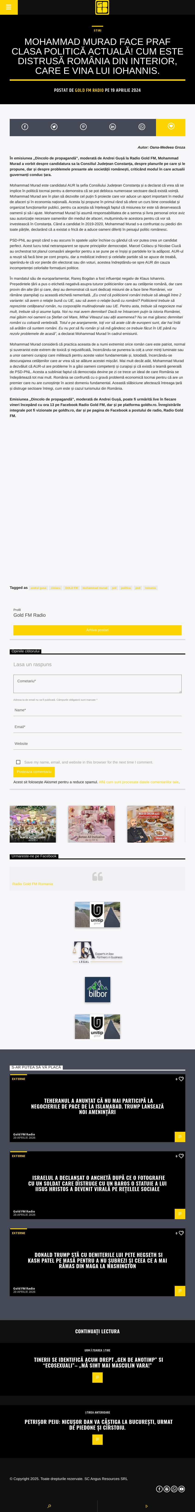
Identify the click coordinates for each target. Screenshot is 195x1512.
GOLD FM (71, 588)
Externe (18, 1079)
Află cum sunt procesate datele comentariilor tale (139, 782)
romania (150, 588)
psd (137, 588)
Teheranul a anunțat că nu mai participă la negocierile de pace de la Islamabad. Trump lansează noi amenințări (97, 1106)
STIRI (97, 30)
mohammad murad (95, 588)
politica (126, 588)
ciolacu (55, 588)
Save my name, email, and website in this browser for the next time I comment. (88, 762)
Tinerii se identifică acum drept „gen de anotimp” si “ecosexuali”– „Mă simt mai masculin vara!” (98, 1362)
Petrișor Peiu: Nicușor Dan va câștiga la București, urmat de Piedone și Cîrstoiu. (99, 1424)
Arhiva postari (97, 630)
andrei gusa (38, 588)
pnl (114, 588)
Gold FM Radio (89, 90)
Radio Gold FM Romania (32, 884)
